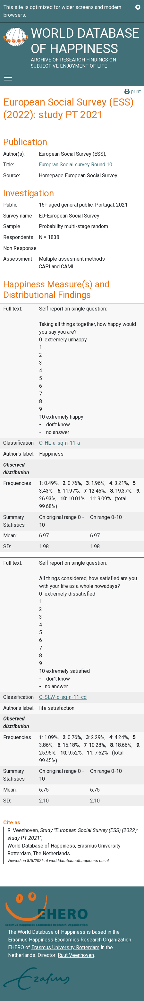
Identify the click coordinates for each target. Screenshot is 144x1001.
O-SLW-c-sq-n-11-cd (63, 697)
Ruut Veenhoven (76, 955)
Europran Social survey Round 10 (75, 165)
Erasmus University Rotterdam (65, 947)
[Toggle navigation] (8, 77)
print (132, 91)
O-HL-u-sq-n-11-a (59, 443)
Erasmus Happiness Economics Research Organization (69, 940)
